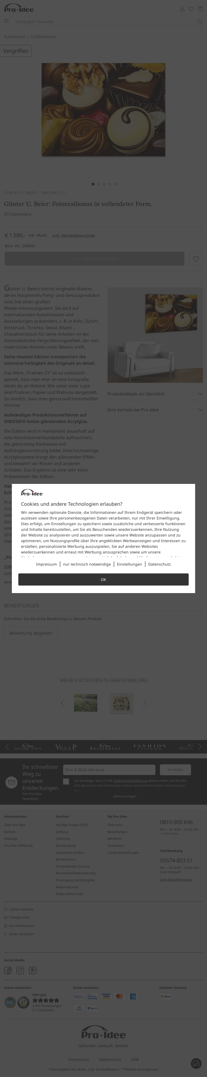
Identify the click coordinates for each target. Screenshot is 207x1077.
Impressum (46, 564)
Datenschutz (159, 564)
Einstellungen (129, 564)
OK (103, 579)
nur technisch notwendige (87, 564)
